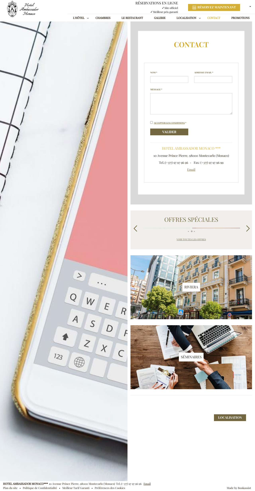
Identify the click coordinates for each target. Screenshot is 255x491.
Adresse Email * (203, 72)
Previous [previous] (134, 228)
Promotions (240, 18)
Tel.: (128, 484)
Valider (169, 132)
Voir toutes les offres (191, 239)
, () (82, 484)
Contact (213, 18)
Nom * (153, 72)
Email (191, 170)
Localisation (186, 18)
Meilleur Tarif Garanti (76, 488)
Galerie (159, 18)
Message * (156, 89)
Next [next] (247, 228)
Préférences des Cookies (110, 488)
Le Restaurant (132, 18)
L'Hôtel (78, 18)
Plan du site (10, 488)
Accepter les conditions (169, 123)
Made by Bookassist (239, 488)
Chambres (102, 18)
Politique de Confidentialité (40, 488)
